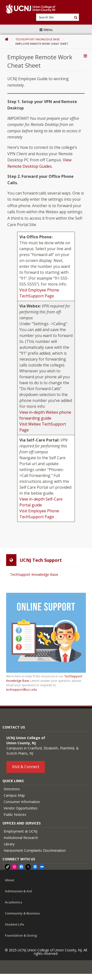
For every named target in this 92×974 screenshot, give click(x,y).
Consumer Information (22, 801)
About (9, 880)
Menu (46, 29)
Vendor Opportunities (21, 808)
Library (9, 844)
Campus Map (14, 795)
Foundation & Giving (21, 935)
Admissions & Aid (18, 891)
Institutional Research (21, 837)
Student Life (14, 924)
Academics (13, 902)
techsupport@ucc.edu (21, 689)
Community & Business (22, 913)
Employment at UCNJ (20, 831)
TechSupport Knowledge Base (37, 39)
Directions (12, 789)
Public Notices (15, 814)
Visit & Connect (25, 766)
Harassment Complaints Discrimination (35, 850)
